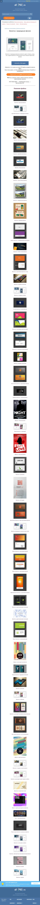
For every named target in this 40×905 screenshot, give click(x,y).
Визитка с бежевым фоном (20, 220)
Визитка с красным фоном (20, 102)
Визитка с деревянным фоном (20, 153)
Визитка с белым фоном (20, 167)
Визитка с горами (20, 877)
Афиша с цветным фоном (20, 757)
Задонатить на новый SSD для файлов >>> (21, 74)
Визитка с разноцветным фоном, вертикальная (20, 714)
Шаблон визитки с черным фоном (20, 397)
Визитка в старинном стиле (20, 790)
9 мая (17, 24)
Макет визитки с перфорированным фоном (20, 240)
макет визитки (17, 79)
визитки (24, 79)
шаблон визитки (24, 77)
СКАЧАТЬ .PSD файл (20, 63)
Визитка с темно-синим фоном (20, 251)
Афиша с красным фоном (20, 454)
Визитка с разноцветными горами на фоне (20, 779)
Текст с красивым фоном (20, 818)
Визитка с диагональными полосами (20, 607)
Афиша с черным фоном (20, 420)
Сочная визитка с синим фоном (20, 309)
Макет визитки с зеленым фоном (20, 639)
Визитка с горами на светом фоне (20, 768)
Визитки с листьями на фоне (20, 842)
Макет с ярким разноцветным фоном (20, 807)
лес (11, 77)
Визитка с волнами (20, 688)
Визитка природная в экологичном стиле (20, 531)
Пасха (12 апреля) (10, 24)
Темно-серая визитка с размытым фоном (20, 832)
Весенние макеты (18, 22)
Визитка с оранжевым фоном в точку (20, 271)
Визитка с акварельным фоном (20, 200)
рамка (18, 77)
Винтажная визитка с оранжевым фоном (20, 383)
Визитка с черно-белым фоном (20, 180)
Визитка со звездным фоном (20, 127)
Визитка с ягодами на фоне (20, 295)
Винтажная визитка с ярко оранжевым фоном (20, 520)
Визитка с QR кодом (20, 500)
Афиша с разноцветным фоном (20, 662)
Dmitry (27, 81)
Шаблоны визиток (20, 28)
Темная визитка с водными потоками (20, 674)
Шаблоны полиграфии (10, 28)
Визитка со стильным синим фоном (20, 349)
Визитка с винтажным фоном (20, 140)
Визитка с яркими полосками (20, 363)
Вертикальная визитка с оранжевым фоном (20, 592)
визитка (31, 77)
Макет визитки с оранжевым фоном (20, 551)
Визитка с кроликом (20, 474)
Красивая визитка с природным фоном (20, 113)
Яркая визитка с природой (20, 431)
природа (14, 77)
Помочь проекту (9, 18)
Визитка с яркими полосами (20, 284)
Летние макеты (23, 24)
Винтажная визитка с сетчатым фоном (20, 734)
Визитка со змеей (20, 866)
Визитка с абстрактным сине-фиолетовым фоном (20, 853)
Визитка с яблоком (20, 699)
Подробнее (35, 883)
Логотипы (29, 899)
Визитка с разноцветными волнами (20, 329)
